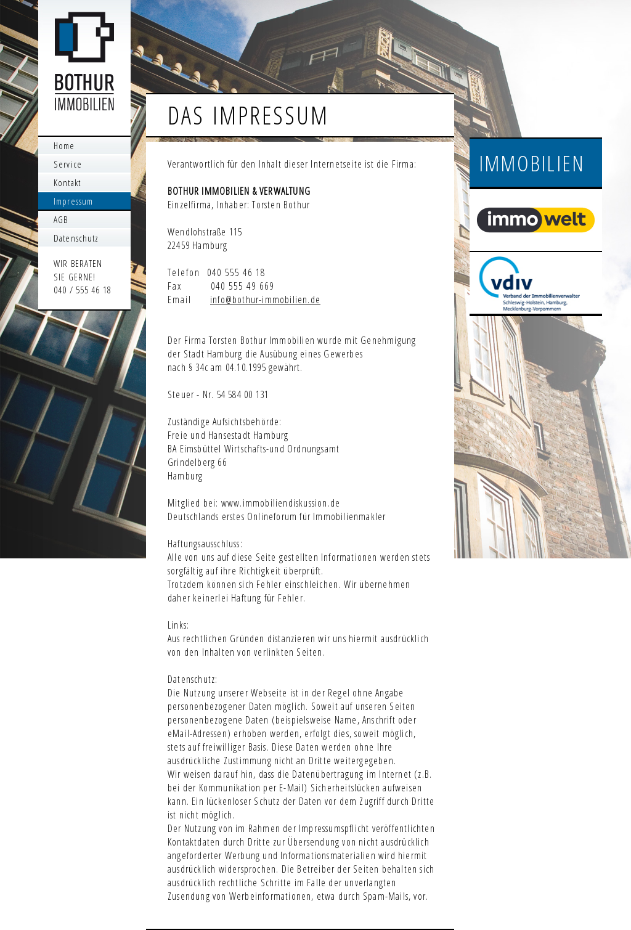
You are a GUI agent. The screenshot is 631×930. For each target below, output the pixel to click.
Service (68, 164)
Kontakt (67, 182)
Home (64, 145)
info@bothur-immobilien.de (265, 299)
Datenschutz (76, 238)
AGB (61, 219)
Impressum (73, 201)
